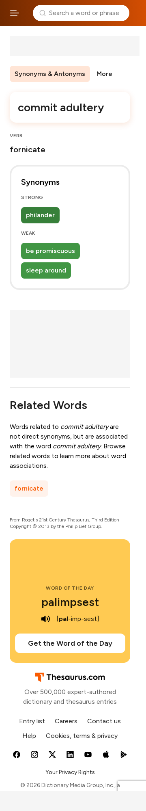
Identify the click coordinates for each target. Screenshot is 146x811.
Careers (66, 721)
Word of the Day (70, 588)
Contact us (104, 721)
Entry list (32, 721)
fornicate (29, 488)
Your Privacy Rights (70, 772)
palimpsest (70, 602)
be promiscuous (50, 251)
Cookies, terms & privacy (82, 736)
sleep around (46, 270)
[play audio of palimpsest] (46, 619)
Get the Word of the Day (70, 643)
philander (40, 215)
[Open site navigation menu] (14, 13)
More (104, 74)
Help (29, 736)
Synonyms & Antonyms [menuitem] (50, 74)
